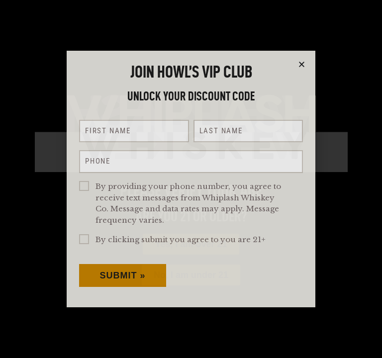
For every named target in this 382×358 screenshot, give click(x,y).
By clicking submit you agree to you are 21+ (181, 239)
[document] (191, 179)
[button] (301, 64)
